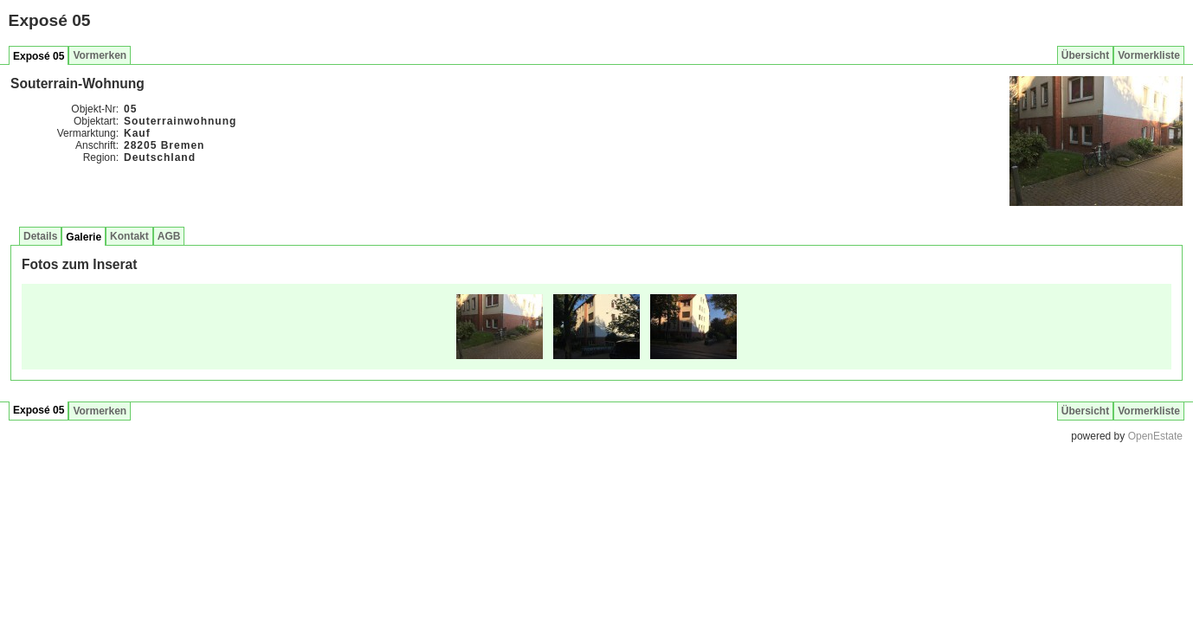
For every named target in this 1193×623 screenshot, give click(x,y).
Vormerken (99, 55)
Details (40, 236)
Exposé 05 (38, 56)
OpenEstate (1155, 436)
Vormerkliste (1149, 55)
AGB (169, 236)
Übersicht (1085, 55)
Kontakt (129, 236)
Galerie (83, 237)
